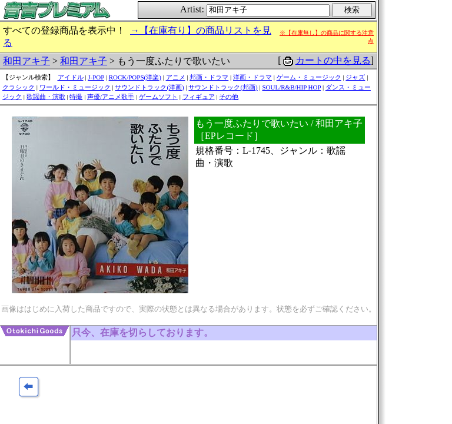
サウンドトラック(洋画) (149, 87)
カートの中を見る (333, 60)
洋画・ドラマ (252, 77)
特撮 (75, 96)
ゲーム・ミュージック (309, 77)
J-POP (96, 77)
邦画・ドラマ (209, 77)
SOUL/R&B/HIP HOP (291, 87)
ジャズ (355, 77)
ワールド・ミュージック (75, 87)
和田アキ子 (26, 61)
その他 (228, 96)
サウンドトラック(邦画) (222, 87)
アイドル (71, 77)
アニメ (175, 77)
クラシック (18, 87)
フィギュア (198, 96)
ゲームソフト (158, 96)
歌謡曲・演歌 (45, 96)
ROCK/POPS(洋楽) (135, 77)
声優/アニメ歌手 (110, 96)
